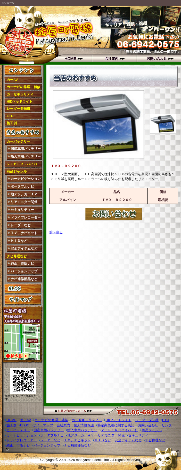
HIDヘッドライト (19, 101)
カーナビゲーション (26, 179)
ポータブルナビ (22, 186)
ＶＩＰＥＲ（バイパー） (22, 165)
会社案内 (63, 425)
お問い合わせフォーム (83, 410)
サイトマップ (23, 299)
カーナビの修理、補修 (23, 87)
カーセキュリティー (22, 94)
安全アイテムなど (24, 248)
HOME (69, 58)
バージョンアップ (24, 271)
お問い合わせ (158, 58)
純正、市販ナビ (22, 263)
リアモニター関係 (24, 202)
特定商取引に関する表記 (115, 425)
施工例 (12, 123)
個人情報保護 (84, 425)
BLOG (23, 288)
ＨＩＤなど (19, 241)
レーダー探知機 (18, 109)
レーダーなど (21, 225)
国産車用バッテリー (26, 149)
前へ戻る (56, 232)
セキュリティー (22, 210)
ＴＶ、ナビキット (24, 233)
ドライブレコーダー (26, 217)
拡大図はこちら (23, 343)
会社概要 (113, 58)
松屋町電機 (23, 35)
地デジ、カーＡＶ (24, 194)
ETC (10, 116)
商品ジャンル (17, 171)
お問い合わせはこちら (113, 214)
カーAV (12, 80)
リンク (167, 425)
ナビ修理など (17, 256)
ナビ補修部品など (24, 279)
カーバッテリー (18, 141)
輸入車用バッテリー (26, 156)
